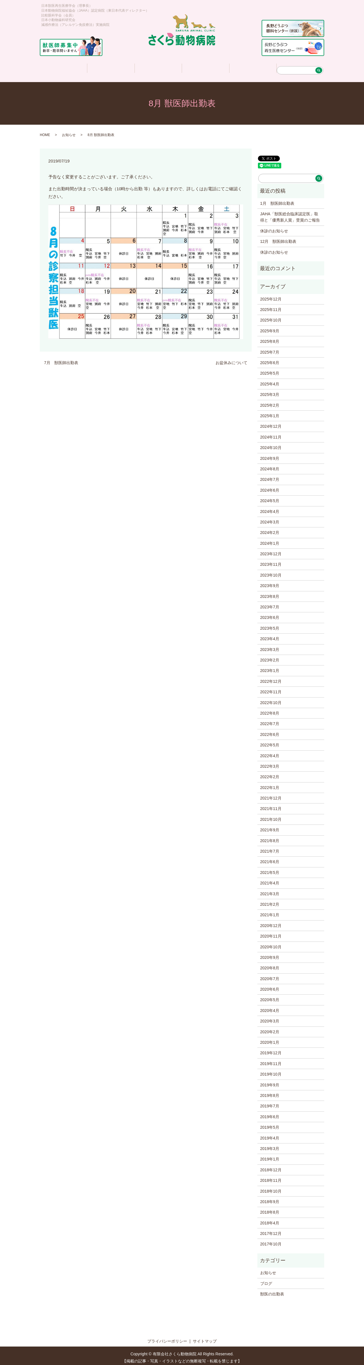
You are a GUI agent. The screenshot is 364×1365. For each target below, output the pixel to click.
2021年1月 (269, 911)
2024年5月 (269, 497)
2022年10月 (271, 699)
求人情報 (252, 67)
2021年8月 (269, 837)
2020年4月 (269, 1007)
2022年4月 (269, 752)
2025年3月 (269, 391)
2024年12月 (271, 422)
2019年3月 (269, 1145)
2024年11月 (271, 433)
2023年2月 (269, 656)
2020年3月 (269, 1017)
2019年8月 (269, 1092)
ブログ (266, 1280)
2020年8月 (269, 964)
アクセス (300, 67)
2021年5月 (269, 869)
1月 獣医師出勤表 (277, 199)
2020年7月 (269, 975)
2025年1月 (269, 412)
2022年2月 (269, 773)
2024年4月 (269, 508)
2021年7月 (269, 847)
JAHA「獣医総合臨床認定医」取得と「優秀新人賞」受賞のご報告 (290, 213)
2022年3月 (269, 762)
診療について (158, 67)
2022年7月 (269, 720)
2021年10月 (271, 815)
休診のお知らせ (274, 227)
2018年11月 (271, 1176)
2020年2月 (269, 1028)
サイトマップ (205, 1337)
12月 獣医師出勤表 (278, 237)
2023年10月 (271, 571)
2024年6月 (269, 486)
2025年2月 (269, 401)
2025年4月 (269, 380)
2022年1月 (269, 784)
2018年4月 (269, 1219)
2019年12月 (271, 1049)
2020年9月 (269, 953)
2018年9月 (269, 1198)
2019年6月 (269, 1113)
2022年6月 (269, 731)
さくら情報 (205, 67)
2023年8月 (269, 592)
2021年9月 (269, 826)
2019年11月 (271, 1060)
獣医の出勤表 (272, 1290)
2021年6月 (269, 858)
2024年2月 (269, 529)
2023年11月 (271, 560)
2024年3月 (269, 518)
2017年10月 (271, 1240)
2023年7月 (269, 603)
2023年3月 (269, 646)
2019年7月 (269, 1102)
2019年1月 (269, 1155)
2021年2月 (269, 900)
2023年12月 (271, 550)
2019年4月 (269, 1134)
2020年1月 (269, 1038)
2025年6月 (269, 359)
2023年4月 (269, 635)
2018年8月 (269, 1208)
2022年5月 (269, 741)
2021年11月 (271, 805)
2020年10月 (271, 943)
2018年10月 (271, 1187)
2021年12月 (271, 794)
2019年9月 (269, 1081)
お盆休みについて (231, 359)
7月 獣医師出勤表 (61, 359)
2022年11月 (271, 688)
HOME (45, 131)
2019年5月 (269, 1123)
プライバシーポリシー (167, 1337)
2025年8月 (269, 337)
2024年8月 (269, 465)
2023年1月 (269, 667)
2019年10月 (271, 1070)
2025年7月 (269, 348)
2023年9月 (269, 582)
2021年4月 (269, 879)
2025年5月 (269, 369)
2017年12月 (271, 1230)
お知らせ (69, 131)
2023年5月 (269, 624)
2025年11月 (271, 306)
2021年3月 (269, 890)
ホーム (63, 67)
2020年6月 (269, 985)
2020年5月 (269, 996)
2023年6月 (269, 613)
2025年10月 (271, 316)
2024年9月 (269, 454)
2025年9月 (269, 327)
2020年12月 (271, 922)
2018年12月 (271, 1166)
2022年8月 (269, 709)
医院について (110, 67)
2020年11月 (271, 932)
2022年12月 (271, 677)
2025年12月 (271, 295)
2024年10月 (271, 444)
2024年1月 (269, 539)
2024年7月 (269, 475)
